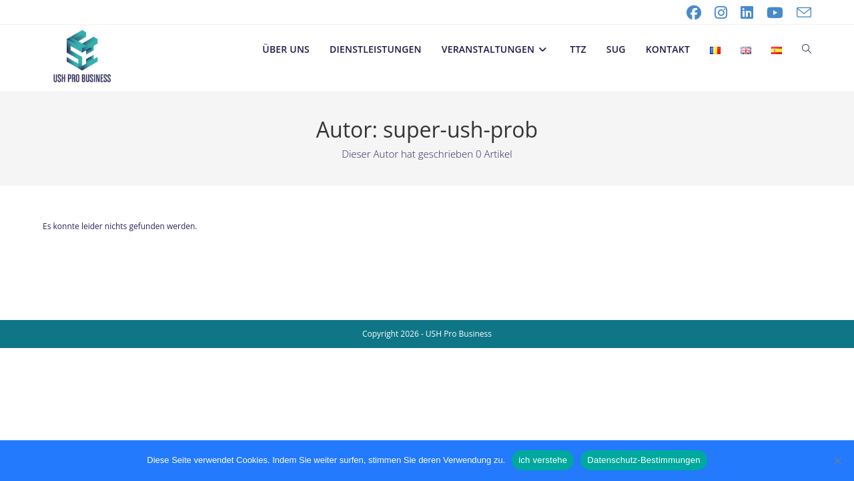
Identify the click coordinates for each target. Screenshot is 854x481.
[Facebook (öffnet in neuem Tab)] (694, 12)
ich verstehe (542, 460)
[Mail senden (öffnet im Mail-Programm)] (800, 12)
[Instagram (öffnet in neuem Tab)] (721, 12)
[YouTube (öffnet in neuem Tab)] (775, 12)
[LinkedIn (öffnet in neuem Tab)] (747, 12)
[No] (837, 460)
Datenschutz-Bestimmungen (643, 460)
